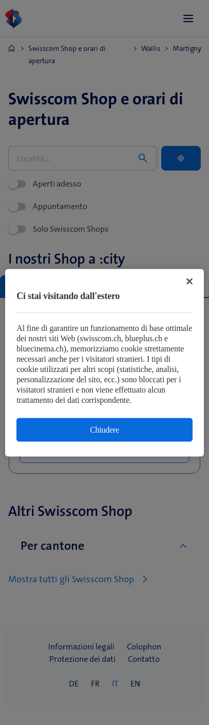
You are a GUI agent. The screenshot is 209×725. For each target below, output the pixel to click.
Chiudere (104, 429)
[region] (104, 362)
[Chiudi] (189, 281)
